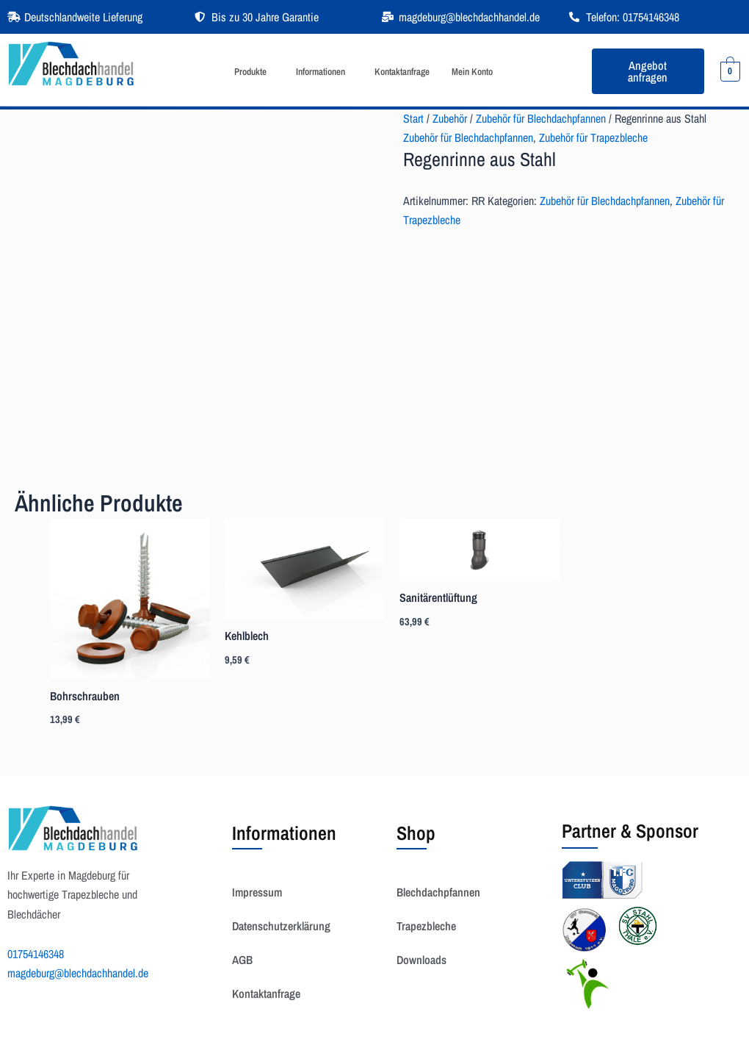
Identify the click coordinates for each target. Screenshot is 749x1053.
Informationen (320, 71)
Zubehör (450, 118)
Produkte (250, 71)
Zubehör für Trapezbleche (593, 137)
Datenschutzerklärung (281, 926)
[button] (254, 71)
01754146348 (35, 954)
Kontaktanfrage (402, 71)
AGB (242, 960)
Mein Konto (472, 71)
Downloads (421, 960)
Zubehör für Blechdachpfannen (541, 118)
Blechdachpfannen (438, 892)
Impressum (257, 892)
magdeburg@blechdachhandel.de (77, 973)
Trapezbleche (426, 926)
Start (413, 118)
